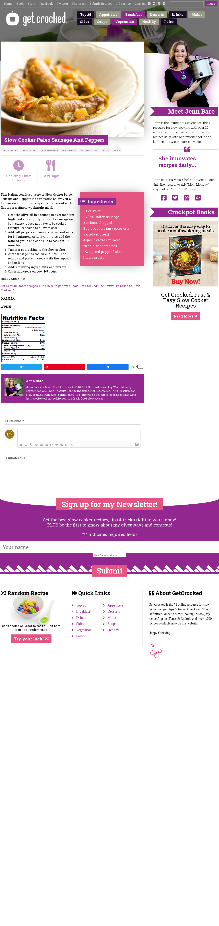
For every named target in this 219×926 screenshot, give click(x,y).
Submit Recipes (101, 3)
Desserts (157, 14)
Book (20, 3)
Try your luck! (31, 639)
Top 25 (85, 14)
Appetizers (108, 14)
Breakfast (133, 14)
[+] (71, 444)
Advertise (123, 3)
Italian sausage (89, 150)
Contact (140, 3)
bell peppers (10, 150)
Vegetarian (124, 21)
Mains (196, 14)
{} (66, 444)
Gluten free (69, 150)
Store (31, 3)
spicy (117, 150)
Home (8, 3)
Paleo (169, 21)
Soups (102, 21)
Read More (186, 316)
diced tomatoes (49, 150)
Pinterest (79, 3)
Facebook (46, 3)
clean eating (29, 150)
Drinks (177, 14)
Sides (84, 21)
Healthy (149, 21)
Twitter (62, 3)
